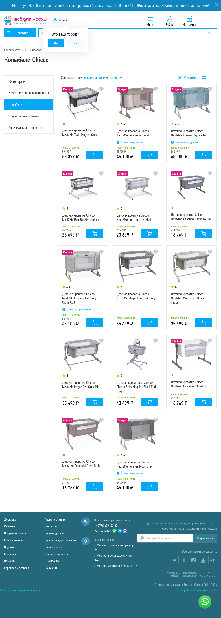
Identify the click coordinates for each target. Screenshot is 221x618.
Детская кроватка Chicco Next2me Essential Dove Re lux (82, 463)
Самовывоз (11, 526)
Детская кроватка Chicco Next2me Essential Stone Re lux (191, 217)
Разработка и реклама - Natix (198, 590)
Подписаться (205, 538)
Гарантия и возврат (16, 568)
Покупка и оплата (15, 533)
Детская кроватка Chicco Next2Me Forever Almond (133, 133)
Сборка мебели (13, 540)
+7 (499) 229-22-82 (106, 525)
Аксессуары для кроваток (26, 128)
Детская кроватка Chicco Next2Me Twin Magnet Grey (79, 132)
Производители (55, 533)
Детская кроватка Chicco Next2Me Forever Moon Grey (135, 464)
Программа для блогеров (60, 540)
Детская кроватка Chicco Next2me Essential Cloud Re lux (191, 384)
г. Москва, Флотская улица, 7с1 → (115, 566)
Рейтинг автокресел (57, 554)
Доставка (10, 520)
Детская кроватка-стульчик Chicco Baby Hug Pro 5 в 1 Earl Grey (136, 386)
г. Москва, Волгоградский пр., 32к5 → (113, 557)
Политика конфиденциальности (20, 590)
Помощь (9, 561)
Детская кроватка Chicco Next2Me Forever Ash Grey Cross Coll (79, 298)
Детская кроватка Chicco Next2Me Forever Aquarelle (188, 133)
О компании (52, 561)
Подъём (9, 547)
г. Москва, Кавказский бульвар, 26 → (114, 547)
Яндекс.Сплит (53, 547)
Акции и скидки (55, 520)
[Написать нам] (205, 602)
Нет (75, 43)
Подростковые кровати (24, 116)
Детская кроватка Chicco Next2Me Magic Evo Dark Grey (136, 296)
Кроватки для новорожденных (29, 93)
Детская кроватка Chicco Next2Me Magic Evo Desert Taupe (188, 298)
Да (56, 43)
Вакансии (51, 568)
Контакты (51, 526)
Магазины (10, 554)
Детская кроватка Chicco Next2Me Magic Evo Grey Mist (81, 384)
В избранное (101, 89)
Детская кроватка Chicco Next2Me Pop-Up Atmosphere (80, 217)
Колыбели (15, 104)
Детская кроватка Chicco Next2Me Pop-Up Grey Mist (134, 217)
